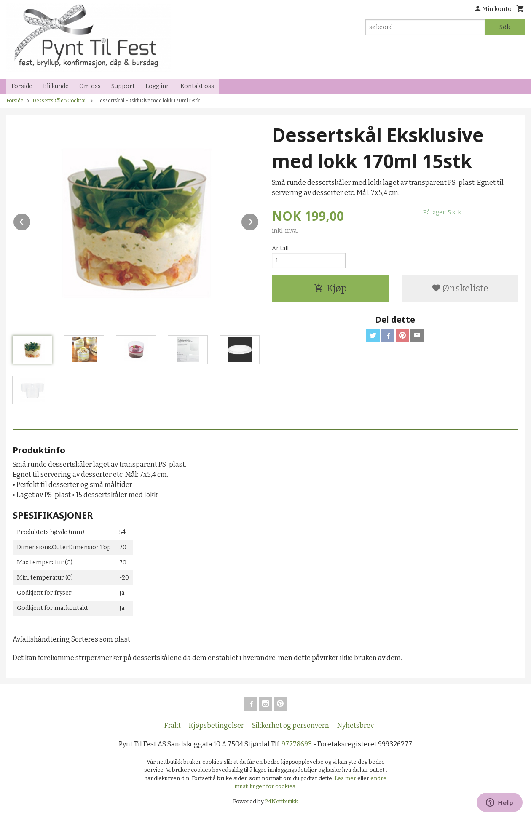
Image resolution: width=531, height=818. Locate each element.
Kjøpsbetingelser (216, 726)
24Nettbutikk (281, 801)
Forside (21, 86)
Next (258, 220)
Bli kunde (56, 86)
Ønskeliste (460, 288)
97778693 (297, 744)
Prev (30, 220)
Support (123, 86)
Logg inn (157, 86)
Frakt (172, 726)
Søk (504, 27)
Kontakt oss (197, 86)
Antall (280, 248)
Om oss (90, 86)
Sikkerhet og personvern (290, 726)
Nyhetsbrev (355, 726)
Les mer (346, 778)
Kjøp (330, 288)
